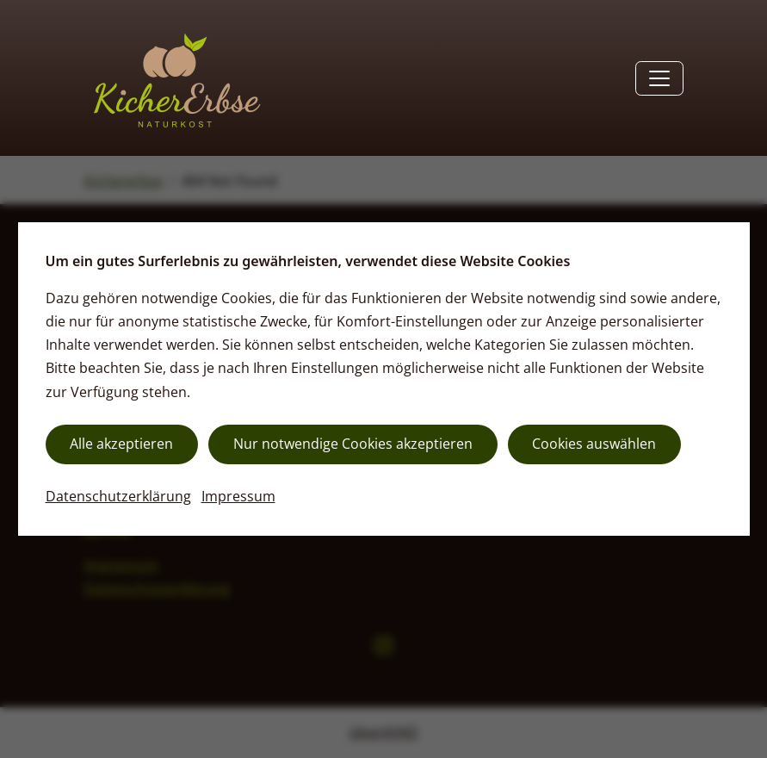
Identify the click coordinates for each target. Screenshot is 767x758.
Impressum (238, 496)
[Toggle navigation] (659, 78)
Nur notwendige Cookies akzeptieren (353, 443)
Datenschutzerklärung (118, 496)
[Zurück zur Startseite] (174, 78)
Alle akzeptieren (121, 443)
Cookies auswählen (594, 443)
